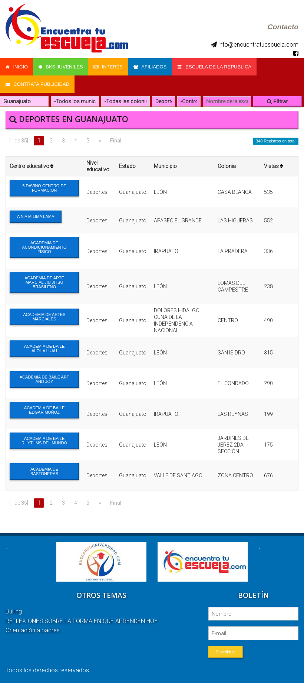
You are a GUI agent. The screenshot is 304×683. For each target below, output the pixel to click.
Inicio (17, 66)
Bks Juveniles (61, 66)
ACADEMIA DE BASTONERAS (44, 469)
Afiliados (151, 66)
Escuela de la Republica (216, 66)
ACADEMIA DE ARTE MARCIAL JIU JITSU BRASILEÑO (44, 280)
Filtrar (277, 100)
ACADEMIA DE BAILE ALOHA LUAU (44, 347)
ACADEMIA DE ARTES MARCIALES (44, 314)
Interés (109, 66)
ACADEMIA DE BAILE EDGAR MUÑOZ (44, 408)
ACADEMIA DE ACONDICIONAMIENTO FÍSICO (44, 245)
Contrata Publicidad (37, 83)
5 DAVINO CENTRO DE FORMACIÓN (44, 186)
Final (115, 139)
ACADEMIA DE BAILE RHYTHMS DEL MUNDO (44, 439)
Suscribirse (226, 650)
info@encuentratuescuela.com (254, 44)
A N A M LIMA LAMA (35, 215)
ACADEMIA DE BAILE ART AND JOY (44, 377)
